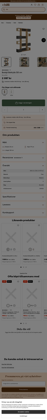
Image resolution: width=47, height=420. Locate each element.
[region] (23, 409)
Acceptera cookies (23, 411)
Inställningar (23, 416)
